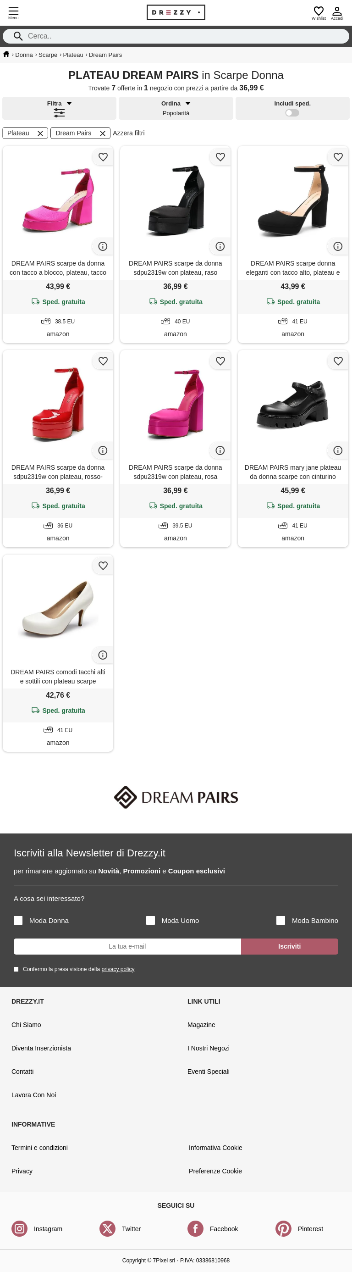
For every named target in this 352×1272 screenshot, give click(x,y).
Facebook (224, 1229)
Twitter (131, 1229)
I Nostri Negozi (208, 1048)
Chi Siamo (26, 1024)
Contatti (22, 1071)
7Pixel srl (164, 1260)
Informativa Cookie (215, 1147)
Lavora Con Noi (33, 1095)
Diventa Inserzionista (41, 1048)
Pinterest (310, 1229)
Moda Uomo (172, 920)
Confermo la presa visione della (77, 969)
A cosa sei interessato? (49, 898)
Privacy (22, 1171)
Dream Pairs (81, 133)
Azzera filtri (128, 133)
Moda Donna (41, 920)
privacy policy (117, 969)
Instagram (48, 1229)
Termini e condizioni (39, 1147)
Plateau (26, 133)
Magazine (201, 1024)
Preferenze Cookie (215, 1171)
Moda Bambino (307, 920)
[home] (6, 54)
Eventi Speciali (208, 1071)
